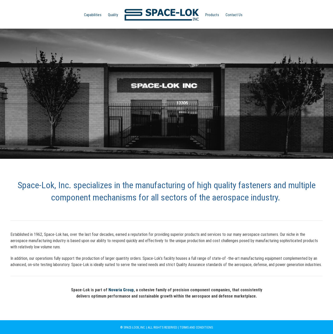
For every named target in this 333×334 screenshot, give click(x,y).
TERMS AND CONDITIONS (196, 327)
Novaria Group (121, 289)
